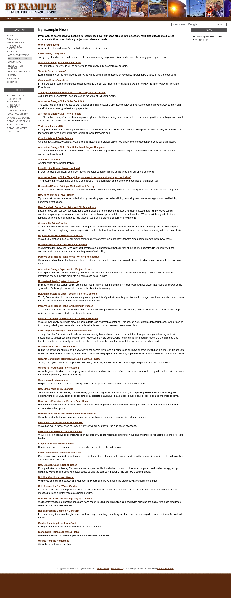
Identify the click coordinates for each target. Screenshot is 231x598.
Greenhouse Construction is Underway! (60, 431)
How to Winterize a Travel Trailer (56, 195)
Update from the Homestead (53, 541)
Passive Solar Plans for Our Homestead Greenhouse (67, 413)
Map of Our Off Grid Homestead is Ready (60, 235)
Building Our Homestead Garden (56, 477)
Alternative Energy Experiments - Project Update (65, 269)
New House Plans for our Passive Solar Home (63, 401)
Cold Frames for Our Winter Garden (58, 486)
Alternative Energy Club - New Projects (59, 113)
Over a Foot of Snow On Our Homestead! (60, 422)
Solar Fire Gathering (49, 159)
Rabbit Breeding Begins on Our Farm (58, 510)
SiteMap (69, 18)
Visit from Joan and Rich (51, 126)
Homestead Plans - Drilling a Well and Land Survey (66, 186)
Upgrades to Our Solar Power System (59, 367)
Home (8, 18)
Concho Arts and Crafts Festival (55, 138)
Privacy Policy (117, 568)
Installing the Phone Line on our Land (59, 168)
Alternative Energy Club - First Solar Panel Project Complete (71, 147)
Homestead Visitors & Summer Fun (57, 346)
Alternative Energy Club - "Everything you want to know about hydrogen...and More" (84, 177)
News (18, 18)
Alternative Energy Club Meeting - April (59, 62)
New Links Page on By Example (55, 389)
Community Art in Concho (52, 223)
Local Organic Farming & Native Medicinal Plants (65, 330)
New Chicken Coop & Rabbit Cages (57, 465)
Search (30, 18)
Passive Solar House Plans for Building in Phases (65, 306)
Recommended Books (49, 18)
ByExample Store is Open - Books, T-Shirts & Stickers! (68, 293)
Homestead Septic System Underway (58, 281)
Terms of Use (103, 568)
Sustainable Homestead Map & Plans (58, 532)
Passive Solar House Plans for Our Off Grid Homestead (68, 256)
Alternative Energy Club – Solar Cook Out (61, 101)
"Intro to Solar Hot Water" (52, 71)
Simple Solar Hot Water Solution (56, 443)
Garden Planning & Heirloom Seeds (57, 523)
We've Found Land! (49, 44)
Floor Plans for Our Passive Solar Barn (59, 452)
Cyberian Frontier (165, 568)
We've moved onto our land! (53, 380)
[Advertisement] (18, 181)
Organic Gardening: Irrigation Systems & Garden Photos (69, 359)
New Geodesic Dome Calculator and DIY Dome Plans (67, 207)
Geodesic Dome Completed (53, 80)
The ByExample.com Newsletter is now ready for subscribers (72, 92)
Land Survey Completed (51, 53)
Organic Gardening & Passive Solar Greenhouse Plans (68, 318)
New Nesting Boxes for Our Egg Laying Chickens (65, 498)
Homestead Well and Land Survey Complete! (62, 244)
